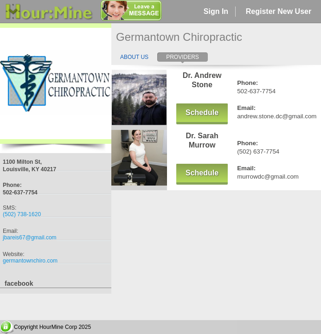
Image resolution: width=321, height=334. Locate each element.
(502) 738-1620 (22, 214)
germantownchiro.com (30, 260)
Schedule (202, 112)
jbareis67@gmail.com (30, 237)
